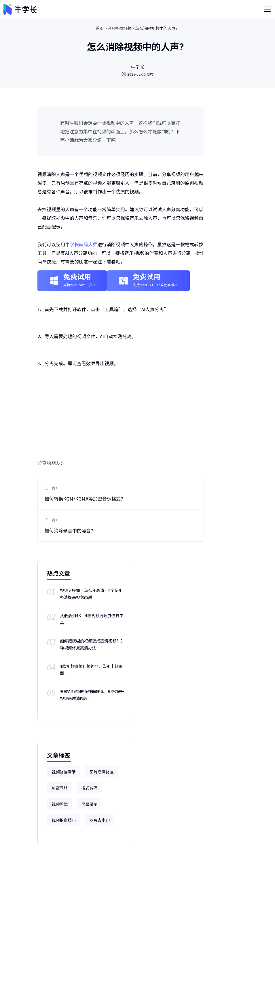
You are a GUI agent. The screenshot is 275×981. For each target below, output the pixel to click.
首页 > (101, 28)
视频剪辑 (60, 804)
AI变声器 (59, 788)
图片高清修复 (102, 772)
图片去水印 (100, 820)
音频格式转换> (121, 28)
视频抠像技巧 (64, 820)
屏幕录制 (89, 804)
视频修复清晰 (64, 772)
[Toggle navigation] (267, 9)
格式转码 (89, 788)
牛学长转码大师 (81, 244)
